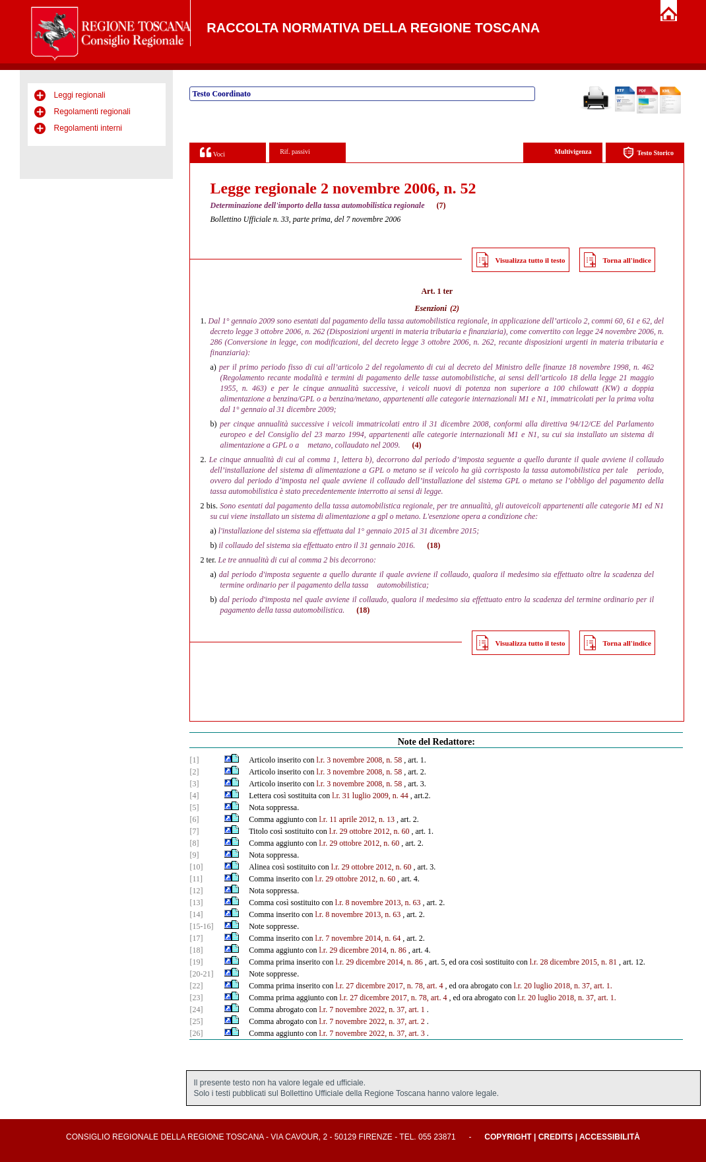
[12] (196, 890)
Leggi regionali (80, 95)
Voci (212, 152)
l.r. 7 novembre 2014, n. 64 (358, 938)
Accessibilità (609, 1137)
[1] (194, 760)
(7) (441, 205)
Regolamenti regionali (92, 111)
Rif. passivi (295, 151)
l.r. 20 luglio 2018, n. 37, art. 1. (566, 997)
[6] (194, 819)
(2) (454, 308)
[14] (196, 914)
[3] (194, 783)
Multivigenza (572, 151)
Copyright (507, 1137)
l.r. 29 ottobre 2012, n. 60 (369, 831)
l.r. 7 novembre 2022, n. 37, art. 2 (371, 1021)
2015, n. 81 (599, 962)
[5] (194, 807)
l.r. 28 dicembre (554, 962)
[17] (196, 938)
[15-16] (201, 926)
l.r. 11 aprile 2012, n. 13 (357, 819)
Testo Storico (648, 153)
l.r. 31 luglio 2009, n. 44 (370, 795)
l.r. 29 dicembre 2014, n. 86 (362, 950)
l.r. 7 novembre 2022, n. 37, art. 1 (371, 1009)
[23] (196, 997)
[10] (196, 867)
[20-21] (201, 973)
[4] (194, 795)
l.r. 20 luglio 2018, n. (546, 985)
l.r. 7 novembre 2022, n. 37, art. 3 (372, 1033)
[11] (196, 878)
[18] (196, 950)
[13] (196, 902)
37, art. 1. (597, 985)
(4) (417, 445)
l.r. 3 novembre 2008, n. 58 (359, 760)
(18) (433, 545)
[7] (194, 831)
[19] (196, 962)
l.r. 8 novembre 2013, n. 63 (378, 902)
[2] (194, 771)
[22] (196, 985)
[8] (194, 843)
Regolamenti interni (88, 128)
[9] (194, 855)
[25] (196, 1021)
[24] (196, 1009)
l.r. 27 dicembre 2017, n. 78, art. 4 (389, 985)
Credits (555, 1137)
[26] (196, 1033)
